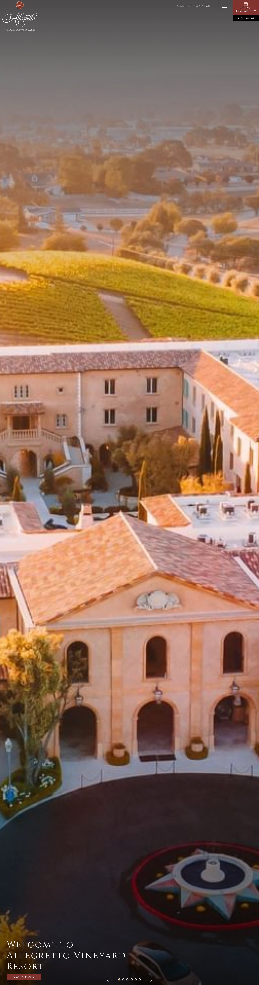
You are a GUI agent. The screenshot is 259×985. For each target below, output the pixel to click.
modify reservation (247, 18)
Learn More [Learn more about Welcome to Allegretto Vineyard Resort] (24, 976)
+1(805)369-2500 (202, 6)
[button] (112, 980)
